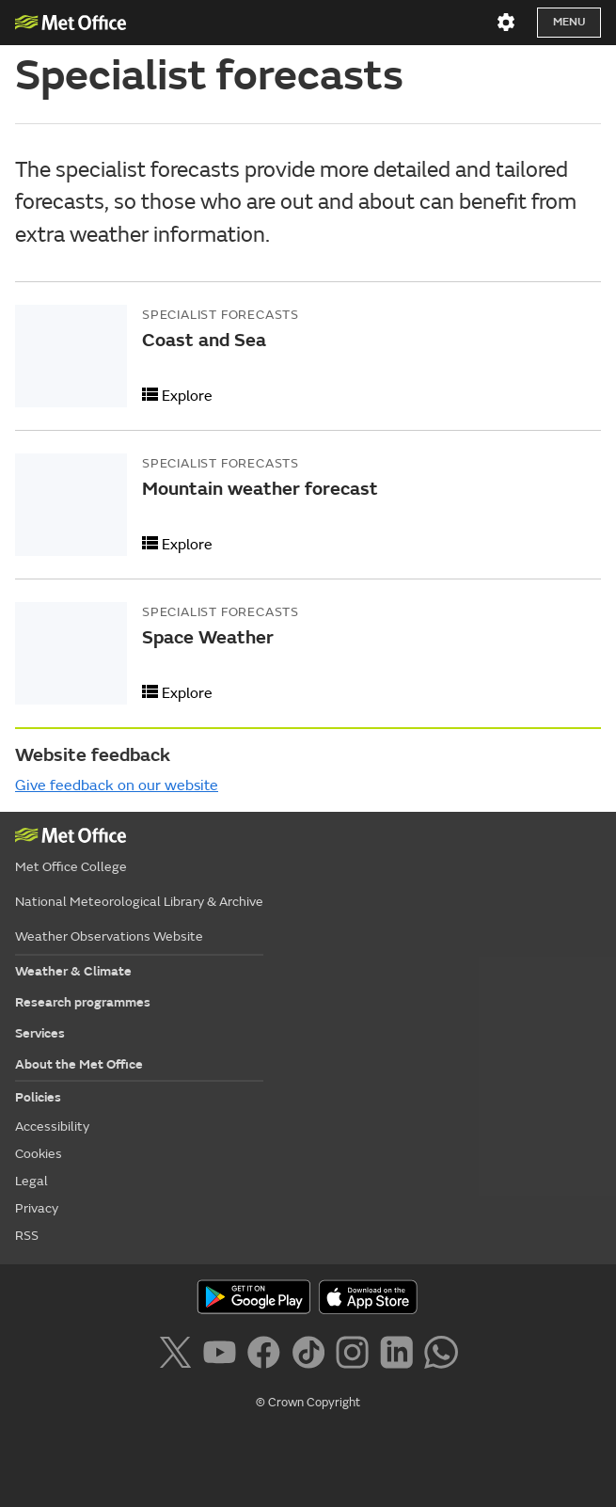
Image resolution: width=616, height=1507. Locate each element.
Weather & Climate (73, 971)
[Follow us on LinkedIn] (400, 1355)
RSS (27, 1236)
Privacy (36, 1208)
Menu (569, 22)
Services (40, 1033)
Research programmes (82, 1002)
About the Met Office (79, 1064)
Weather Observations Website (109, 936)
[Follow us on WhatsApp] (440, 1355)
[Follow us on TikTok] (312, 1355)
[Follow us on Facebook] (267, 1355)
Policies (38, 1097)
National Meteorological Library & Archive (139, 902)
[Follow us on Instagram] (356, 1355)
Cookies (38, 1154)
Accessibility (52, 1126)
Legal (31, 1181)
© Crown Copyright (308, 1402)
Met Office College (71, 867)
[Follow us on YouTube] (223, 1355)
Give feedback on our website (116, 785)
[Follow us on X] (178, 1355)
